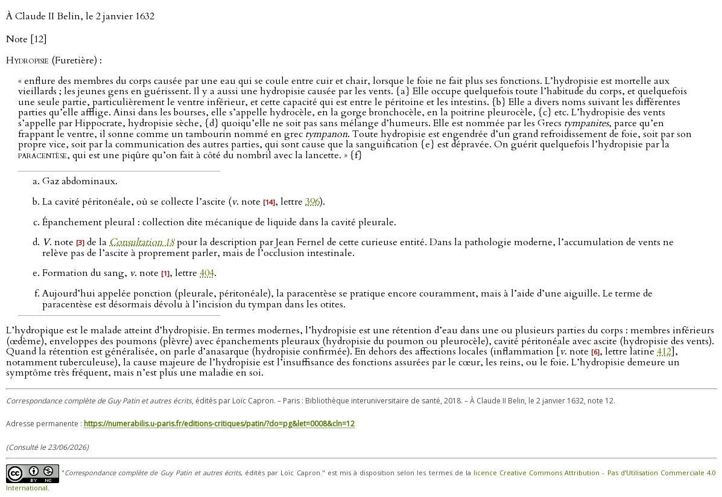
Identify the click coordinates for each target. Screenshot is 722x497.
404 (207, 273)
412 (664, 351)
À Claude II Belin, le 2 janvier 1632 (80, 16)
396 (312, 201)
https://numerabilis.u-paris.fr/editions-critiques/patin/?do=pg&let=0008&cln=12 (219, 423)
